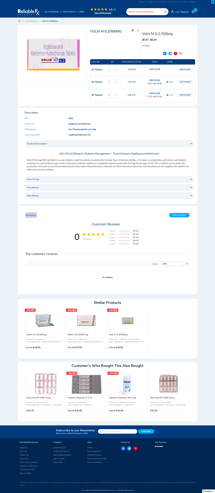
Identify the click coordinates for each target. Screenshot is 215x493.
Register (185, 12)
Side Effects (33, 196)
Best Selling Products (62, 455)
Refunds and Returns (28, 466)
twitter (129, 448)
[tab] (109, 144)
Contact (142, 2)
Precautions (33, 187)
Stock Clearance (31, 21)
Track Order (189, 2)
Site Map (23, 451)
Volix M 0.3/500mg (118, 335)
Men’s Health (59, 458)
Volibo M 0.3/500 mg (77, 335)
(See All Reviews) (103, 13)
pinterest (135, 448)
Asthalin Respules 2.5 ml (80, 398)
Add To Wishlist (132, 30)
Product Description (37, 143)
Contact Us (24, 455)
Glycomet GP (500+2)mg (162, 398)
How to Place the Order (97, 458)
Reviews (30, 215)
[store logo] (28, 11)
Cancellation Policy (27, 469)
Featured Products (61, 451)
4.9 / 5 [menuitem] (112, 9)
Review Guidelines (94, 462)
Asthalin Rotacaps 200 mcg (122, 398)
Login (176, 12)
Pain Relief (58, 462)
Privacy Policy (25, 473)
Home (19, 21)
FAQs (163, 2)
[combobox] (146, 11)
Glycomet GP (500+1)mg (38, 398)
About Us (24, 447)
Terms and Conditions (29, 462)
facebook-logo (123, 448)
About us (153, 2)
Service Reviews (94, 451)
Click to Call (174, 2)
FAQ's (89, 447)
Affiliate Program (94, 455)
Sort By (155, 264)
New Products (59, 447)
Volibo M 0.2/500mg (36, 335)
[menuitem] (70, 13)
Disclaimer (24, 458)
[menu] (79, 13)
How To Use (33, 179)
